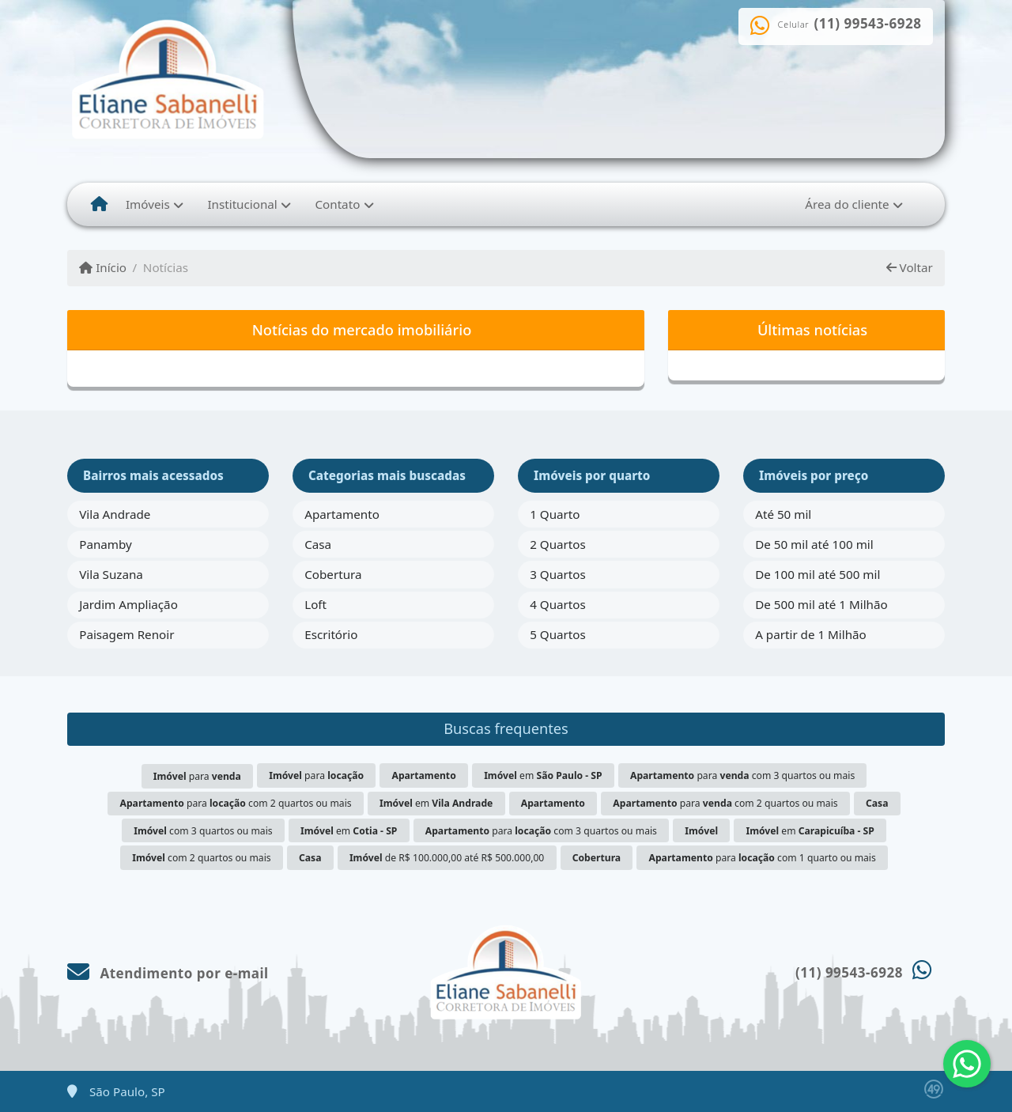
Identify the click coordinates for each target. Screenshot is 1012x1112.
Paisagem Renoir (126, 634)
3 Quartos (558, 574)
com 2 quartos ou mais (201, 857)
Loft (315, 604)
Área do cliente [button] (847, 204)
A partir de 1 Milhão (811, 634)
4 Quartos (558, 604)
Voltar (909, 267)
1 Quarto (555, 514)
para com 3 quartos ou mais (742, 775)
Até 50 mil (783, 514)
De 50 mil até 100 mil (814, 544)
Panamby (105, 544)
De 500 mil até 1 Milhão (821, 604)
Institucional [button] (242, 204)
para (197, 776)
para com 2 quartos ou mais (236, 803)
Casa (317, 544)
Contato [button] (337, 204)
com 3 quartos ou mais (203, 831)
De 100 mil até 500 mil (817, 574)
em (543, 775)
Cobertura (332, 574)
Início (102, 267)
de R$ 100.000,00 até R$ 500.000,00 (446, 857)
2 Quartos (558, 544)
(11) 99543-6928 (868, 23)
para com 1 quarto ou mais (762, 857)
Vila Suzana (111, 574)
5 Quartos (558, 634)
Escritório (330, 634)
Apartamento (342, 514)
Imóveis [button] (148, 204)
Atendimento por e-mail (168, 973)
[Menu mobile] (99, 204)
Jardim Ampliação (128, 604)
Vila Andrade (114, 514)
